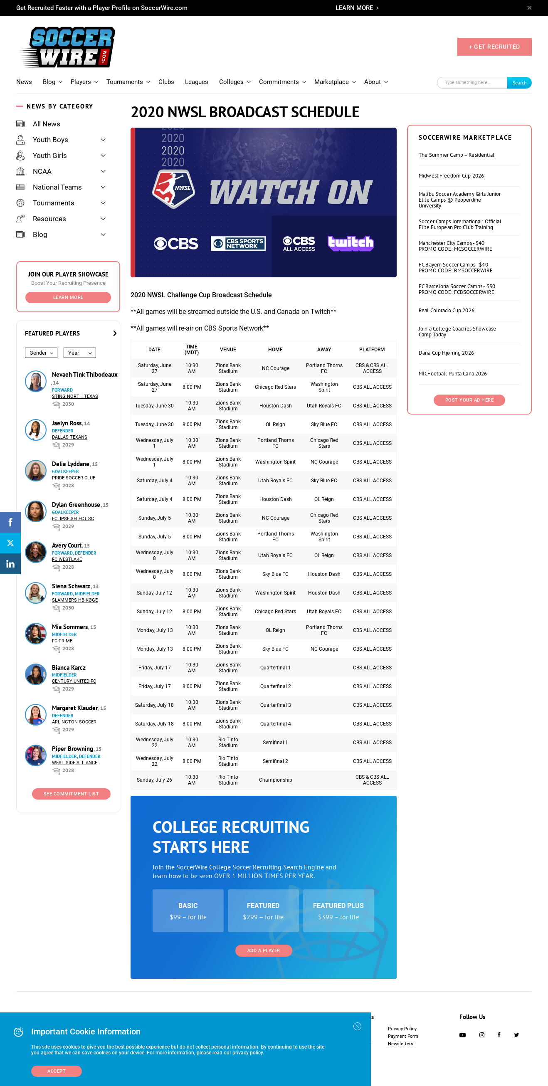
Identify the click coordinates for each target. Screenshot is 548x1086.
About (372, 82)
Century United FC (74, 681)
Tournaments (124, 82)
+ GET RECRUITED (494, 46)
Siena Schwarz (72, 586)
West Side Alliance (74, 762)
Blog (49, 82)
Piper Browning (73, 749)
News (24, 82)
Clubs (166, 82)
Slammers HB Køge (75, 600)
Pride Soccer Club (74, 478)
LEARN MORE (354, 8)
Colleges (231, 82)
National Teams (49, 187)
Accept (56, 1071)
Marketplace (331, 82)
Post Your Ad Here (469, 400)
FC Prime (62, 641)
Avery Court (67, 545)
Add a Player (263, 950)
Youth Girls (41, 155)
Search (520, 82)
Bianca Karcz (69, 667)
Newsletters (400, 1044)
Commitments (279, 82)
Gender (38, 353)
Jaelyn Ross (67, 423)
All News (38, 124)
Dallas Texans (69, 437)
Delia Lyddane (71, 464)
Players (81, 82)
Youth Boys (42, 140)
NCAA (34, 171)
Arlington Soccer (74, 722)
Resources (41, 219)
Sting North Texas (75, 396)
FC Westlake (67, 559)
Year (73, 353)
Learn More (68, 297)
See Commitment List (71, 794)
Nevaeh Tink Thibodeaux (85, 374)
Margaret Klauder (75, 708)
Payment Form (403, 1036)
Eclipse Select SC (73, 518)
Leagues (196, 82)
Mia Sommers (70, 627)
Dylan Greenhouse (77, 504)
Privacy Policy (402, 1029)
